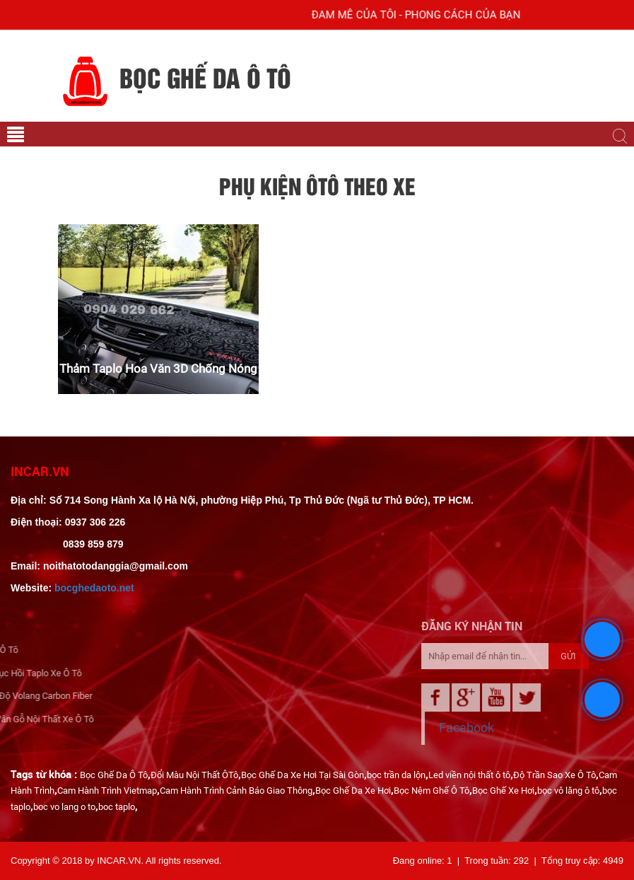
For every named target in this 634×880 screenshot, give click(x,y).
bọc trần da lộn (396, 775)
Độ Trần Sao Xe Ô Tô (554, 775)
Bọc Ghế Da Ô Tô (114, 775)
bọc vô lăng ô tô (568, 790)
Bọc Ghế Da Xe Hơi (353, 790)
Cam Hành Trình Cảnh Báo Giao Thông (236, 790)
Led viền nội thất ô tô (469, 775)
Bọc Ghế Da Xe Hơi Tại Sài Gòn (302, 775)
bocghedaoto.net (94, 588)
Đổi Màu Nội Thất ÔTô (194, 775)
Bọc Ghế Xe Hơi (503, 790)
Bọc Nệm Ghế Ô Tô (431, 790)
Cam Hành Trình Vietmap (107, 790)
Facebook (527, 728)
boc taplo (116, 806)
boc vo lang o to (64, 806)
